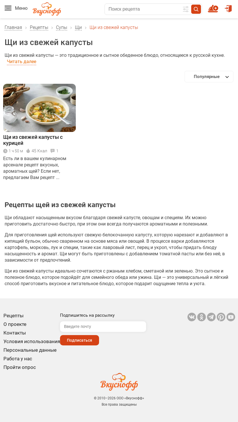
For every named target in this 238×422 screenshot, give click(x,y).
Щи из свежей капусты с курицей (33, 140)
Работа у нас (17, 358)
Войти (228, 6)
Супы (61, 27)
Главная (13, 27)
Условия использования (31, 341)
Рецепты (39, 27)
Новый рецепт (214, 6)
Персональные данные (30, 350)
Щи (78, 27)
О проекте (14, 324)
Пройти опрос (19, 367)
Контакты (14, 333)
